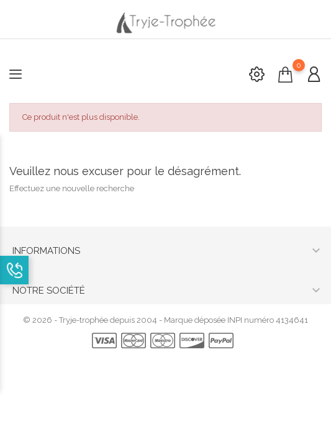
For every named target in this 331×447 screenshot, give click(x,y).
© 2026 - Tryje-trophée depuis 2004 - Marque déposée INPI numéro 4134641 (165, 320)
